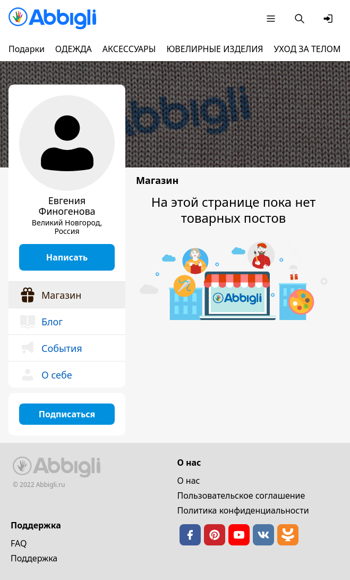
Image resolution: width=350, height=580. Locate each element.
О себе (45, 374)
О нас (188, 480)
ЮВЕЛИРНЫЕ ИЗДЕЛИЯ (214, 49)
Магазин (50, 295)
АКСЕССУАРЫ (129, 49)
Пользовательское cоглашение (241, 495)
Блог (41, 321)
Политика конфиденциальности (243, 510)
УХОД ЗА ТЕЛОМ (307, 49)
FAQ (19, 543)
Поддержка (34, 558)
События (50, 348)
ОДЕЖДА (73, 49)
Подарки (26, 49)
